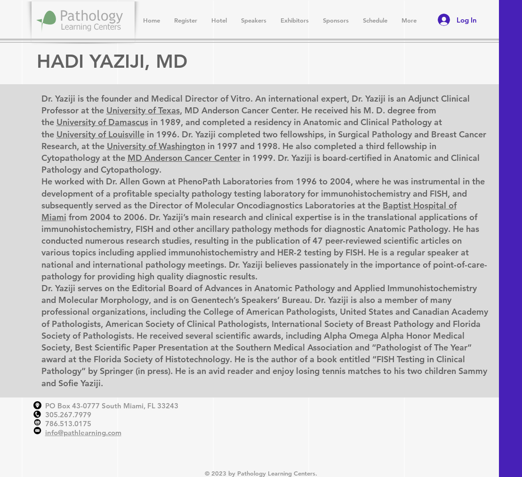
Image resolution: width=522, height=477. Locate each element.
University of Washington (156, 146)
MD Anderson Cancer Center (184, 157)
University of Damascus (102, 122)
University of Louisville (100, 134)
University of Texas (143, 110)
